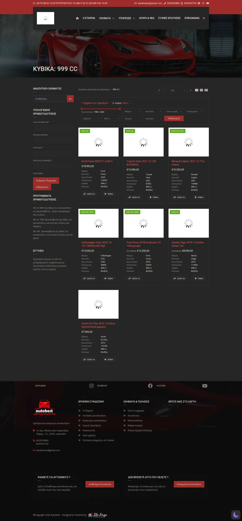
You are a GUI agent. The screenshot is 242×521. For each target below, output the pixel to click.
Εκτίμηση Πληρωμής (46, 180)
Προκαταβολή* (40, 134)
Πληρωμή (38, 173)
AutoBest (55, 514)
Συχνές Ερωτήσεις (89, 425)
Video (109, 193)
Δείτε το (89, 193)
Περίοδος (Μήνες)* (42, 160)
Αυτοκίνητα (131, 415)
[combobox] (161, 90)
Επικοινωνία (86, 430)
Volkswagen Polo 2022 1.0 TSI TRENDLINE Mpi (96, 244)
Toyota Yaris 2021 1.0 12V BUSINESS (141, 163)
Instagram (64, 385)
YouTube (181, 385)
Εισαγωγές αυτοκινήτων (92, 420)
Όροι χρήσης (87, 435)
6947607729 (188, 3)
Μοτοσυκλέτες (132, 420)
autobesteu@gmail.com (150, 3)
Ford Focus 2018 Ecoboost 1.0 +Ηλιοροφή (144, 244)
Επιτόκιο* (38, 147)
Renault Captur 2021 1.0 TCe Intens (188, 163)
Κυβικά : (120, 103)
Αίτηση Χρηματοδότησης (137, 430)
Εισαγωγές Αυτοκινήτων (189, 484)
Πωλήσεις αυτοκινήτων (92, 415)
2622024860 (171, 3)
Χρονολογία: (87, 111)
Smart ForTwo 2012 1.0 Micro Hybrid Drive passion (98, 325)
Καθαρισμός (42, 186)
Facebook (125, 385)
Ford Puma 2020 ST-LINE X (96, 161)
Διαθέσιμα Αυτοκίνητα (100, 484)
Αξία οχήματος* (41, 122)
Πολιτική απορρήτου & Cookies (96, 440)
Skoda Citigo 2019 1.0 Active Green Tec (188, 244)
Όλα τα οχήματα (133, 410)
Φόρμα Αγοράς (132, 425)
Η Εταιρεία (85, 410)
